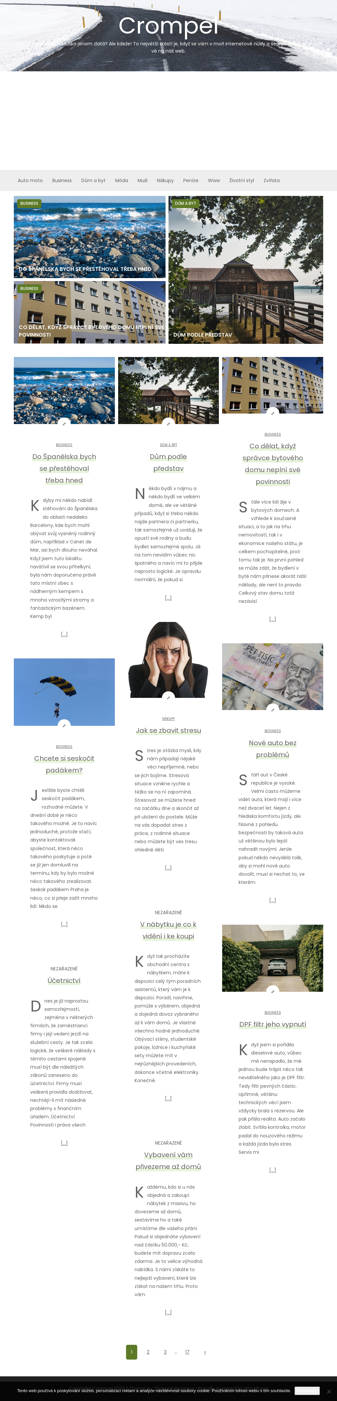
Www (214, 180)
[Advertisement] (168, 121)
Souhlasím (307, 1390)
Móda (121, 180)
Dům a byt (93, 180)
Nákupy (165, 180)
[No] (328, 1391)
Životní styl (241, 180)
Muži (142, 180)
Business (62, 180)
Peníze (190, 180)
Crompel (168, 32)
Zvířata (272, 180)
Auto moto (30, 180)
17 (187, 1352)
